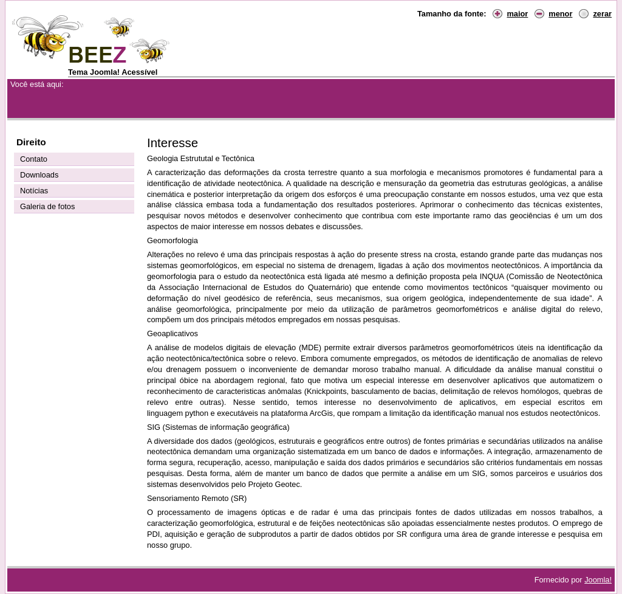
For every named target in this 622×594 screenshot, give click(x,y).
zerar (602, 13)
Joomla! (598, 579)
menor (560, 13)
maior (517, 13)
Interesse (172, 143)
